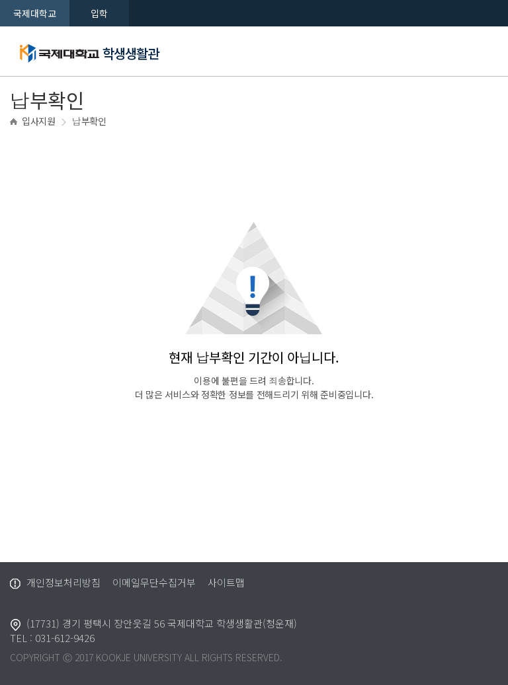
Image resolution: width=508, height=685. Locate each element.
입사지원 (39, 120)
